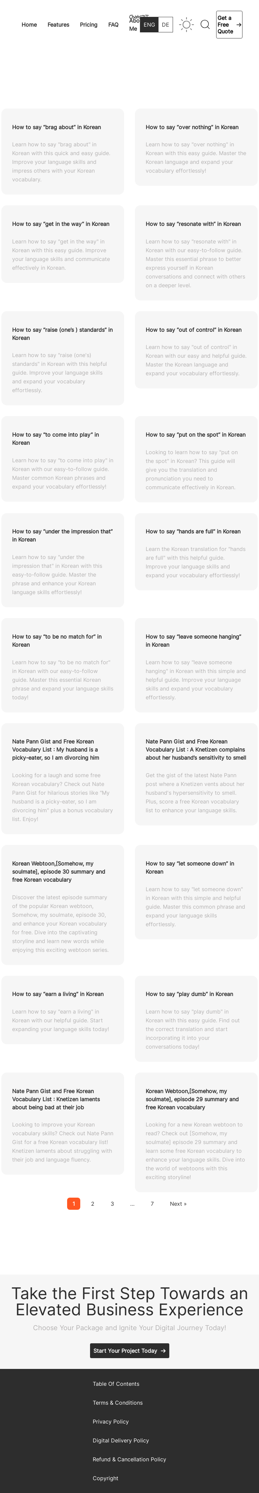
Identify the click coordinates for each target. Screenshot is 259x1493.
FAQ (113, 24)
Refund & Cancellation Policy (129, 1459)
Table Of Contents (116, 1383)
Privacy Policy (111, 1421)
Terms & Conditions (118, 1402)
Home (29, 24)
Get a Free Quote (225, 24)
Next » (178, 1203)
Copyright (105, 1478)
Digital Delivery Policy (121, 1440)
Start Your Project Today (125, 1350)
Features (58, 24)
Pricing (88, 24)
